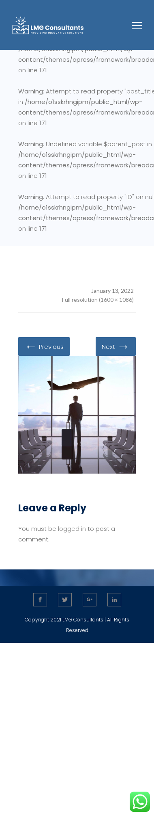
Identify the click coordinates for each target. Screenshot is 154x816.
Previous (44, 346)
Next (116, 346)
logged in (72, 528)
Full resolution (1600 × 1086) (98, 299)
